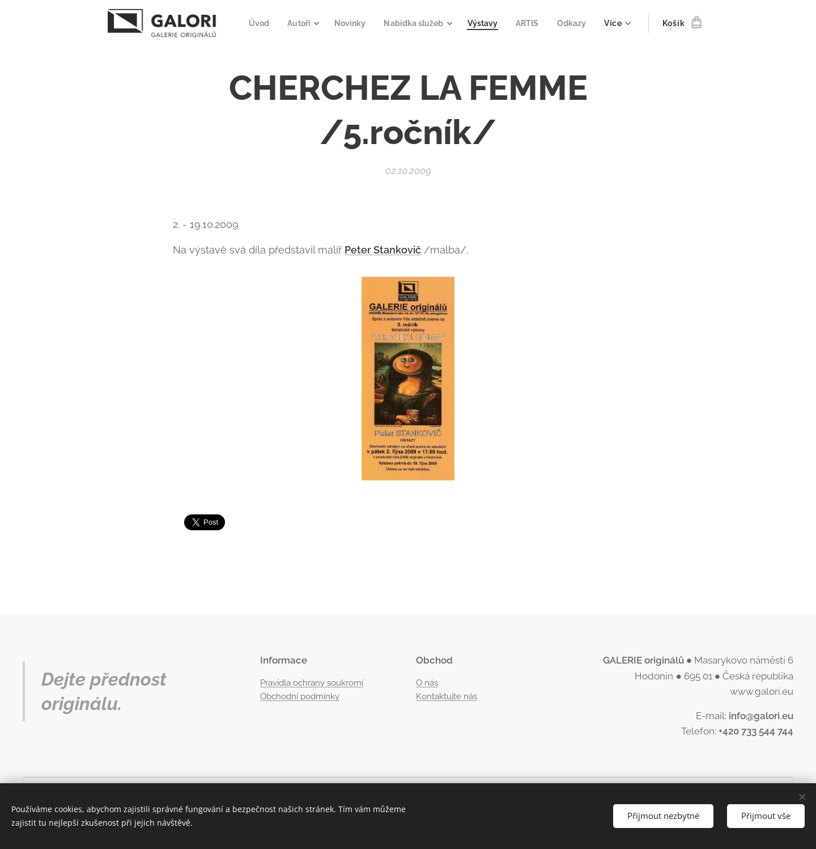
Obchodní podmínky (299, 696)
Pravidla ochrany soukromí (311, 682)
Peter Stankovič (383, 249)
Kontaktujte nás (446, 696)
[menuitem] (295, 23)
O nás (427, 682)
